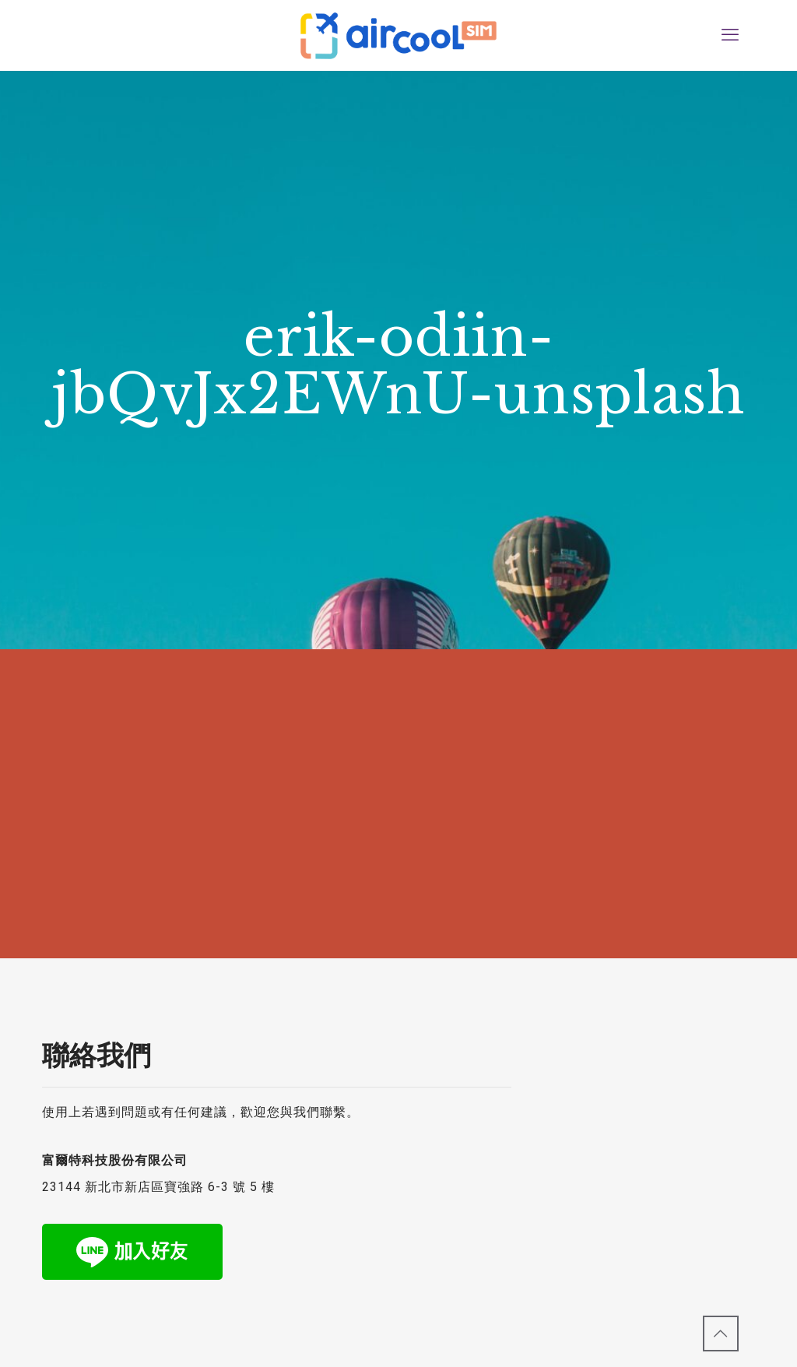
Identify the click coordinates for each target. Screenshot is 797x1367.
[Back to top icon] (721, 1333)
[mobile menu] (730, 35)
